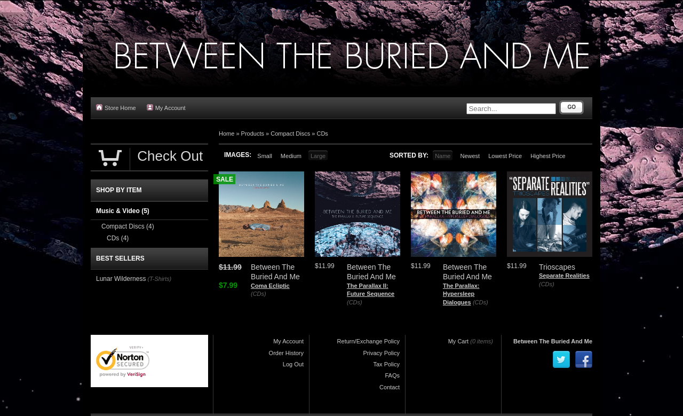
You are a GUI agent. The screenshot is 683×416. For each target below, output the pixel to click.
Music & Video (122, 211)
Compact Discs (290, 133)
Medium (291, 156)
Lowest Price (505, 156)
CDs (322, 133)
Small (264, 156)
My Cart (458, 341)
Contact (389, 387)
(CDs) (258, 294)
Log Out (293, 364)
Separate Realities (564, 275)
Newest (470, 156)
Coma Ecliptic (270, 285)
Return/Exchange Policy (368, 341)
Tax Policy (386, 364)
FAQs (392, 375)
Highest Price (547, 156)
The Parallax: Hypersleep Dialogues (461, 293)
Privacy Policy (381, 353)
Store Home (116, 107)
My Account (166, 107)
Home (226, 133)
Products (252, 133)
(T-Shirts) (159, 279)
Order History (286, 353)
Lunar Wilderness (121, 278)
